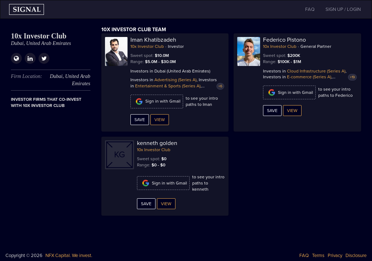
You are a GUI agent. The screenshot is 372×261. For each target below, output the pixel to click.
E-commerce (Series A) (309, 76)
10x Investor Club (147, 46)
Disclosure (356, 255)
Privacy (335, 255)
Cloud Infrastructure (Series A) (316, 71)
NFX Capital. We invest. (68, 255)
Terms (318, 255)
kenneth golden (157, 143)
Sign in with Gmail (157, 101)
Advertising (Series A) (175, 79)
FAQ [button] (310, 9)
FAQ (304, 255)
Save (139, 119)
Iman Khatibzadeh (153, 40)
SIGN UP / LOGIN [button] (343, 9)
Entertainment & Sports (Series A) (168, 85)
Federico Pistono (284, 40)
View (159, 119)
